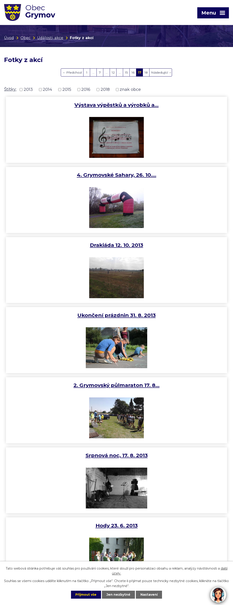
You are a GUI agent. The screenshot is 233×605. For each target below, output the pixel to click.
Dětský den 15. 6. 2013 (173, 315)
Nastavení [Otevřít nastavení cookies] (149, 595)
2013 (28, 89)
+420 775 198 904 (134, 511)
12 (113, 72)
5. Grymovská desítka (173, 385)
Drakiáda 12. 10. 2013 (60, 175)
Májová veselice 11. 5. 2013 (60, 385)
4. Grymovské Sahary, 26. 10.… (173, 105)
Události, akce (50, 37)
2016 (85, 89)
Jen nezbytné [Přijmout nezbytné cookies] (119, 595)
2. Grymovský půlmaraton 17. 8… (60, 245)
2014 (47, 89)
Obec (25, 37)
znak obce (130, 89)
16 (133, 72)
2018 (105, 89)
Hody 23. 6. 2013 (60, 315)
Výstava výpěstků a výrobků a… (60, 105)
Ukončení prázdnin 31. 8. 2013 (173, 175)
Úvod (9, 37)
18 (146, 72)
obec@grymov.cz (21, 531)
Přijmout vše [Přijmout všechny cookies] (85, 595)
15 (126, 72)
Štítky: (10, 89)
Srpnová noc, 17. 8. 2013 (173, 245)
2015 (66, 89)
